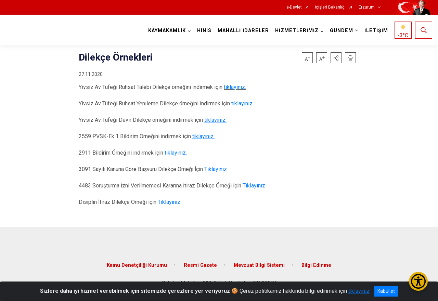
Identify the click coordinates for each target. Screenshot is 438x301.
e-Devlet (294, 7)
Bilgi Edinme (316, 265)
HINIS (204, 31)
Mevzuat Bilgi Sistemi (259, 265)
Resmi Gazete (200, 265)
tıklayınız (359, 291)
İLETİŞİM (376, 31)
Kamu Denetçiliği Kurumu (137, 265)
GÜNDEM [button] (341, 31)
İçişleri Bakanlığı (330, 7)
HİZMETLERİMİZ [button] (297, 31)
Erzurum (367, 7)
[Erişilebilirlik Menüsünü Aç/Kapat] (418, 281)
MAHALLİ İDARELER (243, 31)
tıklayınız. (235, 87)
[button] (336, 57)
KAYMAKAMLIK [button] (167, 31)
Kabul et (386, 291)
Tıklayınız (215, 169)
